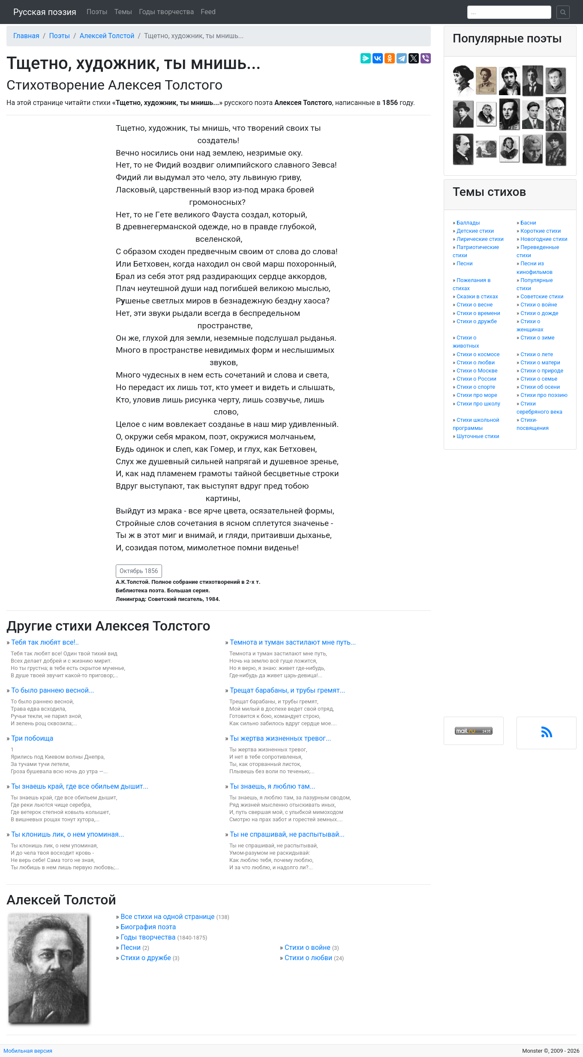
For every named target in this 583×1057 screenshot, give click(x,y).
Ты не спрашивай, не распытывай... (287, 834)
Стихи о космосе (478, 354)
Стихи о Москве (477, 370)
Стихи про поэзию (544, 395)
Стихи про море (477, 395)
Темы (123, 12)
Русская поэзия (44, 12)
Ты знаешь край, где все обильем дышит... (79, 786)
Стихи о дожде (539, 313)
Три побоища (32, 738)
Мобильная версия (27, 1051)
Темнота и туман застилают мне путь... (293, 642)
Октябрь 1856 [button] (139, 571)
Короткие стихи (540, 231)
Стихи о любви (308, 958)
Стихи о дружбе (145, 958)
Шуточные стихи (478, 436)
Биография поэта (148, 927)
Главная (26, 36)
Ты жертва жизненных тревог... (280, 738)
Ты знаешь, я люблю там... (272, 786)
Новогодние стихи (544, 239)
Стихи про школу (478, 403)
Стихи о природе (541, 370)
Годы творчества (166, 12)
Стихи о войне (308, 947)
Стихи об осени (540, 387)
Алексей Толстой (107, 36)
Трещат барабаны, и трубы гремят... (287, 690)
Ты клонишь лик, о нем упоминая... (67, 834)
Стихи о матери (540, 362)
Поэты (97, 12)
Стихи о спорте (476, 387)
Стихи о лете (536, 354)
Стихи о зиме (537, 337)
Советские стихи (541, 296)
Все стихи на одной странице (167, 917)
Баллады (468, 222)
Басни (528, 222)
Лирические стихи (480, 239)
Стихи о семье (538, 378)
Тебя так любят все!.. (45, 642)
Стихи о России (476, 378)
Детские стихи (475, 231)
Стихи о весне (475, 304)
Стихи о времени (478, 313)
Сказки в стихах (477, 296)
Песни (130, 947)
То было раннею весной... (52, 690)
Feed (208, 12)
